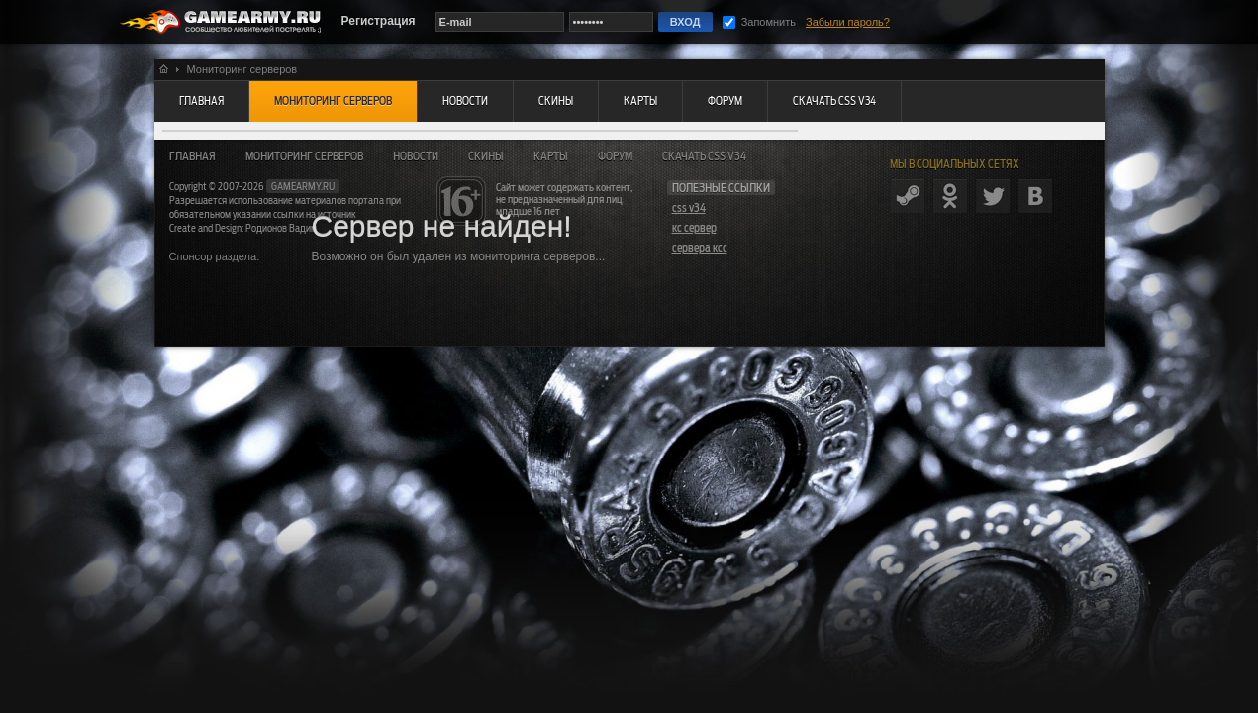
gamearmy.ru (303, 186)
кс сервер (694, 228)
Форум (615, 156)
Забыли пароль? (848, 22)
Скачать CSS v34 (704, 156)
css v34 (689, 208)
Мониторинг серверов (304, 156)
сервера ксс (699, 248)
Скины (486, 156)
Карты (550, 156)
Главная (192, 156)
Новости (415, 156)
